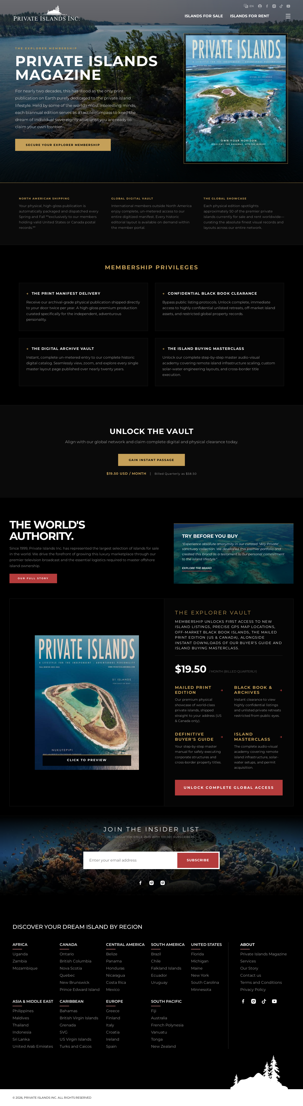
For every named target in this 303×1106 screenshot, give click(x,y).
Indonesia (22, 1032)
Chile (156, 961)
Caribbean (72, 1001)
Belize (111, 954)
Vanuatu (159, 1032)
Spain (111, 1046)
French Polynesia (167, 1025)
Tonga (157, 1039)
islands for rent (249, 16)
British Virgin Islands (79, 1018)
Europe (114, 1001)
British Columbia (75, 961)
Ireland (112, 1039)
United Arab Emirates (33, 1046)
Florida (197, 954)
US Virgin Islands (75, 1039)
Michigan (200, 961)
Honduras (115, 968)
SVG (63, 1032)
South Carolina (205, 982)
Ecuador (159, 975)
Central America (125, 944)
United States (206, 944)
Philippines (23, 1011)
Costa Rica (116, 982)
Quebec (67, 975)
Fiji (153, 1011)
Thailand (21, 1025)
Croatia (113, 1032)
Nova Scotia (71, 968)
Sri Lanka (21, 1039)
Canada (68, 944)
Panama (114, 961)
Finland (113, 1018)
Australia (159, 1018)
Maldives (21, 1018)
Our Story (249, 968)
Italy (110, 1025)
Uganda (20, 954)
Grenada (68, 1025)
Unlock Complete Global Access (229, 787)
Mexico (113, 989)
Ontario (67, 954)
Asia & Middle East (33, 1001)
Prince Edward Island (80, 989)
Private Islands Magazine (263, 954)
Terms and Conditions (261, 982)
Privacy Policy (253, 989)
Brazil (156, 954)
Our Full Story (33, 578)
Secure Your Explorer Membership (63, 145)
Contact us (250, 975)
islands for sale (204, 16)
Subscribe (198, 860)
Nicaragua (115, 975)
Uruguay (159, 982)
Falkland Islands (166, 968)
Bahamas (68, 1011)
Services (248, 961)
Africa (20, 944)
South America (168, 944)
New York (200, 975)
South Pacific (166, 1001)
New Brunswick (74, 982)
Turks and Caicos (76, 1046)
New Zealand (163, 1046)
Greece (113, 1011)
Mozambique (25, 968)
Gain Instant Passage (151, 460)
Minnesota (201, 989)
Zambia (20, 961)
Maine (197, 968)
